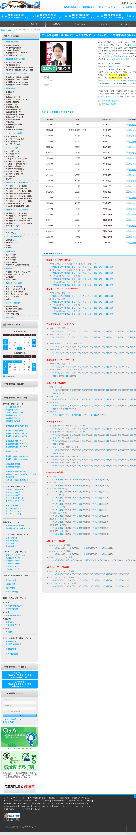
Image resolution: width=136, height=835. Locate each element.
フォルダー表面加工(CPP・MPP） (17, 206)
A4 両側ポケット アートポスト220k (18, 218)
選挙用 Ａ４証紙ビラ (14, 431)
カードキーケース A (12, 137)
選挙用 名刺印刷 (11, 102)
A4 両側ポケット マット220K (15, 216)
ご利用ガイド (57, 24)
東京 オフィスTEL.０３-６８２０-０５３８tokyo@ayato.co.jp (20, 675)
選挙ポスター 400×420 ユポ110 (16, 77)
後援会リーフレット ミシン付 (15, 99)
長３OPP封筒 (11, 580)
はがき (7, 245)
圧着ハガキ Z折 (12, 541)
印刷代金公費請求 (112, 56)
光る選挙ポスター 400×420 (15, 53)
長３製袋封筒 (11, 641)
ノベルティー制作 (11, 148)
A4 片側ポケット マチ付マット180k (18, 198)
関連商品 (8, 268)
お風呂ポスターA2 (13, 564)
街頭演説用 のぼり (11, 107)
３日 (90, 267)
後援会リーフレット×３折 (16, 472)
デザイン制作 (9, 280)
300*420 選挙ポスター (14, 413)
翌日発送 (94, 415)
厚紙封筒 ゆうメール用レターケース (20, 528)
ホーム (11, 24)
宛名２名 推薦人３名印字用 (17, 480)
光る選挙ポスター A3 (13, 55)
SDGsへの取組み (80, 803)
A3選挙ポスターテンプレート (109, 96)
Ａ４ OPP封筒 (10, 257)
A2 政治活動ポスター (12, 62)
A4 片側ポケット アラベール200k (17, 194)
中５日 (116, 80)
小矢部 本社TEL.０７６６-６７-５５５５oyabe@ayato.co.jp (20, 684)
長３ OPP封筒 (10, 255)
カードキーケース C (12, 144)
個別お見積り (9, 318)
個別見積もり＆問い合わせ (80, 798)
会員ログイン (15, 798)
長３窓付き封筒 (12, 609)
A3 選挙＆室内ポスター (13, 48)
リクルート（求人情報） (55, 803)
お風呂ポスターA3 (13, 558)
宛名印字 (8, 248)
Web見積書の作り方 (36, 798)
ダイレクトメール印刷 (12, 237)
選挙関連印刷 (9, 88)
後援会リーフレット (12, 97)
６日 (73, 267)
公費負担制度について (11, 809)
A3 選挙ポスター (12, 410)
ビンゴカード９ (12, 566)
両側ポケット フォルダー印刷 (16, 210)
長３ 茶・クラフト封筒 (13, 292)
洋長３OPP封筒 (10, 262)
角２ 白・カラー (11, 297)
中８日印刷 (56, 574)
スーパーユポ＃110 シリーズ (15, 74)
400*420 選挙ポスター (14, 407)
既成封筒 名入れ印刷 (12, 283)
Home (3, 30)
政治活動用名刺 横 (13, 467)
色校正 (89, 800)
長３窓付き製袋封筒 (13, 644)
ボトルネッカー (10, 176)
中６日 (109, 80)
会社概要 (69, 803)
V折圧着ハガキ (10, 240)
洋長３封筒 (10, 622)
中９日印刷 (56, 373)
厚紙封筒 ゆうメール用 (13, 274)
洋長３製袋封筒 (12, 654)
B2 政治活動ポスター (14, 421)
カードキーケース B (12, 142)
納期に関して (64, 798)
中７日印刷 (56, 331)
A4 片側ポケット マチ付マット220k (18, 201)
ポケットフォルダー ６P (15, 501)
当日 (66, 376)
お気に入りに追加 (107, 104)
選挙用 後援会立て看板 (13, 124)
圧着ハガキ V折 (12, 538)
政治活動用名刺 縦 (13, 464)
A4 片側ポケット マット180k (15, 186)
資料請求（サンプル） (76, 800)
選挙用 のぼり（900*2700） (17, 459)
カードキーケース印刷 (12, 133)
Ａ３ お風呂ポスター (12, 151)
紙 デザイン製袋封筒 (12, 303)
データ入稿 (27, 800)
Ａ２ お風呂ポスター (12, 156)
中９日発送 (77, 480)
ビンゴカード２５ (13, 569)
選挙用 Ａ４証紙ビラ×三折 (16, 436)
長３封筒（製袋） (11, 306)
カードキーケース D (13, 514)
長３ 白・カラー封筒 (13, 287)
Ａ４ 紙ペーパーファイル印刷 (15, 159)
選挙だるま (9, 127)
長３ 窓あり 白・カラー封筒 (16, 294)
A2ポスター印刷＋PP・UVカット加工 (18, 68)
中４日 (123, 80)
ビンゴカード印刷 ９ (13, 171)
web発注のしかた (51, 798)
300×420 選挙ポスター (13, 50)
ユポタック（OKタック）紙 (42, 806)
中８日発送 (96, 480)
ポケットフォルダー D (13, 226)
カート (25, 798)
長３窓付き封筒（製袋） (13, 309)
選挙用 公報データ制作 (13, 129)
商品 (9, 30)
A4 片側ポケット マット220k (15, 188)
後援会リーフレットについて (63, 806)
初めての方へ (79, 24)
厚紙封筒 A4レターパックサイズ (17, 272)
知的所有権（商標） (10, 803)
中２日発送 (76, 415)
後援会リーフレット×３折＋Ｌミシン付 (21, 474)
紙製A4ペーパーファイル (15, 555)
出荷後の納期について (59, 800)
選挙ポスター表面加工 (13, 119)
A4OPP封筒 (10, 584)
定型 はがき (10, 544)
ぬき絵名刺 (9, 277)
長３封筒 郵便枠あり (14, 606)
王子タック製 (114, 66)
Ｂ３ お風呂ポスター (12, 154)
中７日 (102, 80)
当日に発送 (108, 267)
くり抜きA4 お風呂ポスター (15, 164)
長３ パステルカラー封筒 (14, 289)
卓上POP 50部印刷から (14, 169)
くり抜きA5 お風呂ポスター (15, 161)
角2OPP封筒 (11, 588)
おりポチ (8, 179)
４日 (84, 267)
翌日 (100, 267)
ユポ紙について (25, 806)
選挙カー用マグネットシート (15, 117)
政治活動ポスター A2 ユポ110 (16, 80)
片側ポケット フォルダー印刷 (16, 183)
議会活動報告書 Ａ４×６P (16, 447)
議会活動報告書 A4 (12, 109)
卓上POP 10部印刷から (14, 166)
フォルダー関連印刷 (12, 229)
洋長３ (7, 299)
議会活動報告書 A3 (12, 112)
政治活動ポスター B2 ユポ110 (16, 85)
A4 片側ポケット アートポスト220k (18, 191)
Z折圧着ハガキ (10, 243)
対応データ (17, 800)
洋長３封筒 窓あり (13, 625)
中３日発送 (56, 415)
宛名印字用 (10, 477)
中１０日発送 (57, 480)
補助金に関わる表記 (10, 806)
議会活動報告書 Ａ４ (14, 441)
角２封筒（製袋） (11, 311)
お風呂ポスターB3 (13, 561)
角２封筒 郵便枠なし (14, 616)
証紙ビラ (8, 94)
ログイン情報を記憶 (11, 711)
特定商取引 (23, 803)
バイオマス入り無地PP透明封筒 (16, 265)
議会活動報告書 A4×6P (14, 114)
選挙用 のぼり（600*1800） (17, 456)
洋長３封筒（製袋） (12, 314)
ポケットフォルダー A (14, 489)
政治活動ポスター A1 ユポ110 (16, 82)
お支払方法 (7, 800)
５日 (79, 267)
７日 (83, 373)
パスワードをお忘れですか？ (14, 719)
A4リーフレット (11, 233)
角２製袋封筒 (11, 649)
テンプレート (102, 24)
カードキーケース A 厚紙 (14, 139)
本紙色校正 (9, 122)
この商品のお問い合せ (108, 101)
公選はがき (9, 92)
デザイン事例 (25, 809)
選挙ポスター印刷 (11, 42)
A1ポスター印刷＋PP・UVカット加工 (18, 70)
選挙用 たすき (12, 452)
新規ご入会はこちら (10, 722)
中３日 (130, 80)
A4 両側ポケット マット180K (15, 213)
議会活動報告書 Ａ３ (14, 444)
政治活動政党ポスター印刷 (14, 59)
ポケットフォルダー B (14, 492)
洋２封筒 (9, 632)
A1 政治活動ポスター (12, 65)
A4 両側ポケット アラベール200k (17, 221)
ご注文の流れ (44, 800)
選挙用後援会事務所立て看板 (17, 426)
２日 (95, 267)
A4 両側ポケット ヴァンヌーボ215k (18, 223)
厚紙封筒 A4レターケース (16, 526)
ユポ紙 (128, 45)
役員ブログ (36, 809)
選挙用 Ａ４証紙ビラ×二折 (16, 433)
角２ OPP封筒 (10, 260)
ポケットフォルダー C (14, 495)
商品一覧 (34, 24)
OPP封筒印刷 (9, 251)
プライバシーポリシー (37, 803)
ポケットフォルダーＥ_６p (14, 204)
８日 (71, 373)
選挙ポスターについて (83, 806)
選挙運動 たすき (10, 104)
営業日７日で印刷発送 (61, 267)
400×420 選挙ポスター (13, 45)
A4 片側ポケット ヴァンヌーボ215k (18, 196)
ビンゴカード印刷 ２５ (13, 174)
